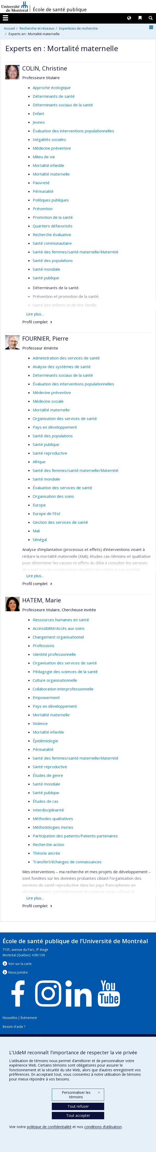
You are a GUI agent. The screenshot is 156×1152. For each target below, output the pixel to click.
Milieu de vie (44, 156)
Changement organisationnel (58, 637)
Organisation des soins (53, 496)
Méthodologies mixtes (53, 827)
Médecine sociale (48, 401)
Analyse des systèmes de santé (62, 366)
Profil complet (35, 321)
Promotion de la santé (53, 217)
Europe (39, 504)
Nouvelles (10, 1017)
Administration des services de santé (66, 358)
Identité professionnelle (54, 654)
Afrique (39, 461)
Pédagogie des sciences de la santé (65, 671)
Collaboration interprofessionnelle (63, 688)
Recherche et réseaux (37, 28)
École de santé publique (60, 9)
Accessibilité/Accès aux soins (59, 628)
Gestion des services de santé (60, 522)
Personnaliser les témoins (81, 1095)
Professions (43, 645)
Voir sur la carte (20, 964)
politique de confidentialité (49, 1126)
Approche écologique (52, 87)
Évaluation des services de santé (62, 487)
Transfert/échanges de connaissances (67, 861)
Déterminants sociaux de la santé (63, 104)
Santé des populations (53, 260)
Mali (36, 530)
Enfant (38, 113)
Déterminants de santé (54, 96)
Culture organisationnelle (55, 680)
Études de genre (48, 775)
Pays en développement (55, 427)
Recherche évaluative (52, 234)
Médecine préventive (52, 148)
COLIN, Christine (44, 68)
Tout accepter (78, 1115)
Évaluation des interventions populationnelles (73, 130)
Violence (40, 723)
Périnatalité (43, 191)
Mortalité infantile (48, 165)
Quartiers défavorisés (53, 225)
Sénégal (40, 539)
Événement (29, 1017)
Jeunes (39, 122)
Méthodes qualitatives (53, 818)
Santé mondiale (46, 269)
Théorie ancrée (46, 853)
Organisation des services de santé (65, 418)
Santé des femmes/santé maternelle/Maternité (75, 251)
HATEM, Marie (41, 600)
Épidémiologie (45, 740)
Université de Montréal (14, 6)
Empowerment (46, 697)
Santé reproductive (50, 453)
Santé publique (46, 277)
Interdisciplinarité (48, 809)
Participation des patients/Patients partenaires (75, 835)
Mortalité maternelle (51, 174)
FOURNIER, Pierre (45, 338)
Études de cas (45, 801)
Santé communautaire (52, 243)
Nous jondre (18, 972)
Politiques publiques (51, 200)
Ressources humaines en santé (61, 619)
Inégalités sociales (49, 139)
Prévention (43, 208)
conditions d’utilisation (103, 1126)
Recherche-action (48, 844)
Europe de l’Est (46, 513)
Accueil (9, 28)
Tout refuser (78, 1106)
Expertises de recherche (78, 28)
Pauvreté (41, 182)
